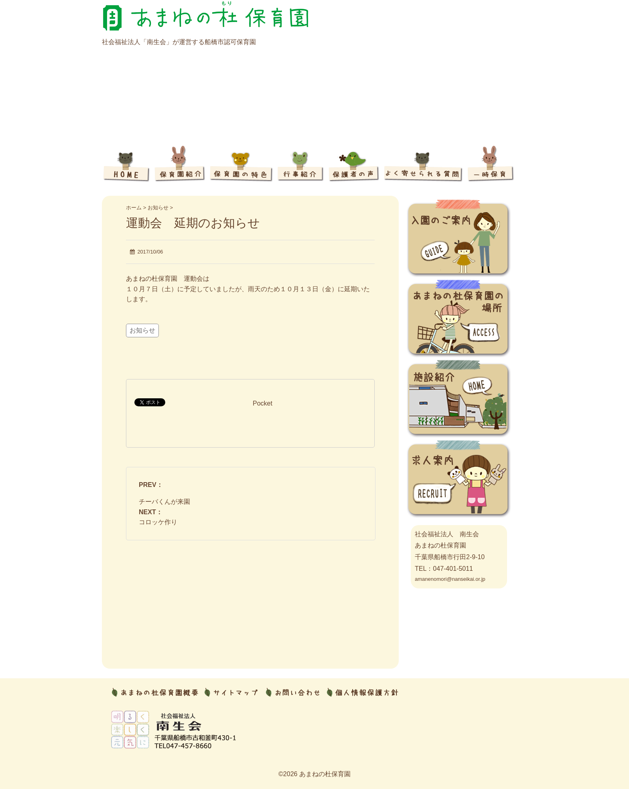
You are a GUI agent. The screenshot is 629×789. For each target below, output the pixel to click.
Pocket (262, 403)
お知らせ (142, 330)
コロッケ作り (158, 522)
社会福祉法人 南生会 (447, 534)
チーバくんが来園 (164, 501)
